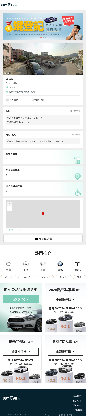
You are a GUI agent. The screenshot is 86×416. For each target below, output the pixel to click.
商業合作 (77, 400)
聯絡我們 (77, 396)
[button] (43, 213)
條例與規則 (78, 410)
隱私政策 (77, 405)
